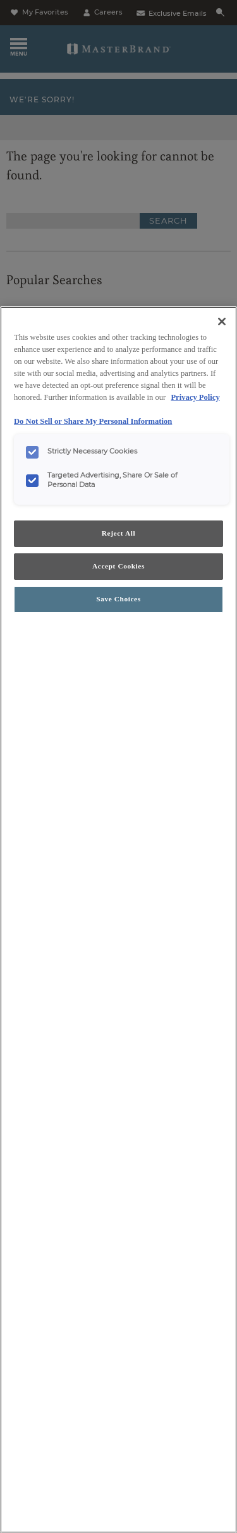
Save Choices (118, 599)
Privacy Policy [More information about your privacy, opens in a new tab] (195, 397)
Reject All (118, 533)
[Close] (222, 321)
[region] (118, 919)
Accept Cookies (118, 566)
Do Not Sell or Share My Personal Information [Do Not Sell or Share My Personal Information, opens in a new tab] (93, 421)
